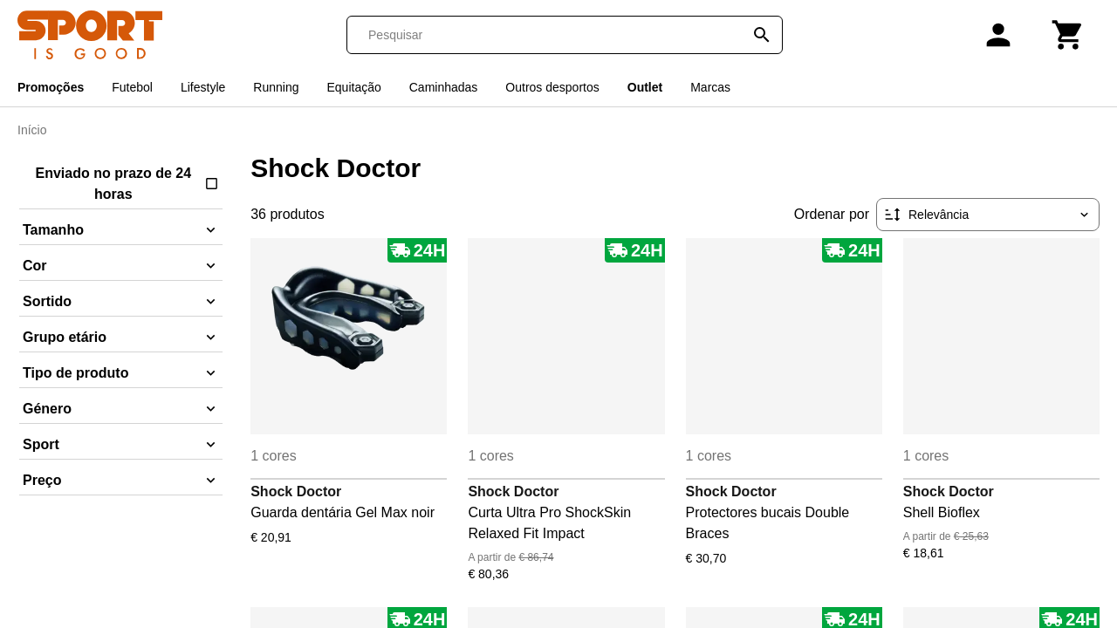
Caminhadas (443, 87)
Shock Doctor (295, 491)
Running (275, 87)
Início (31, 130)
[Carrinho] (1068, 34)
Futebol (132, 87)
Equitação (353, 87)
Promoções (50, 87)
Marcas (710, 87)
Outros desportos (552, 87)
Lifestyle (203, 87)
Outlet (644, 87)
